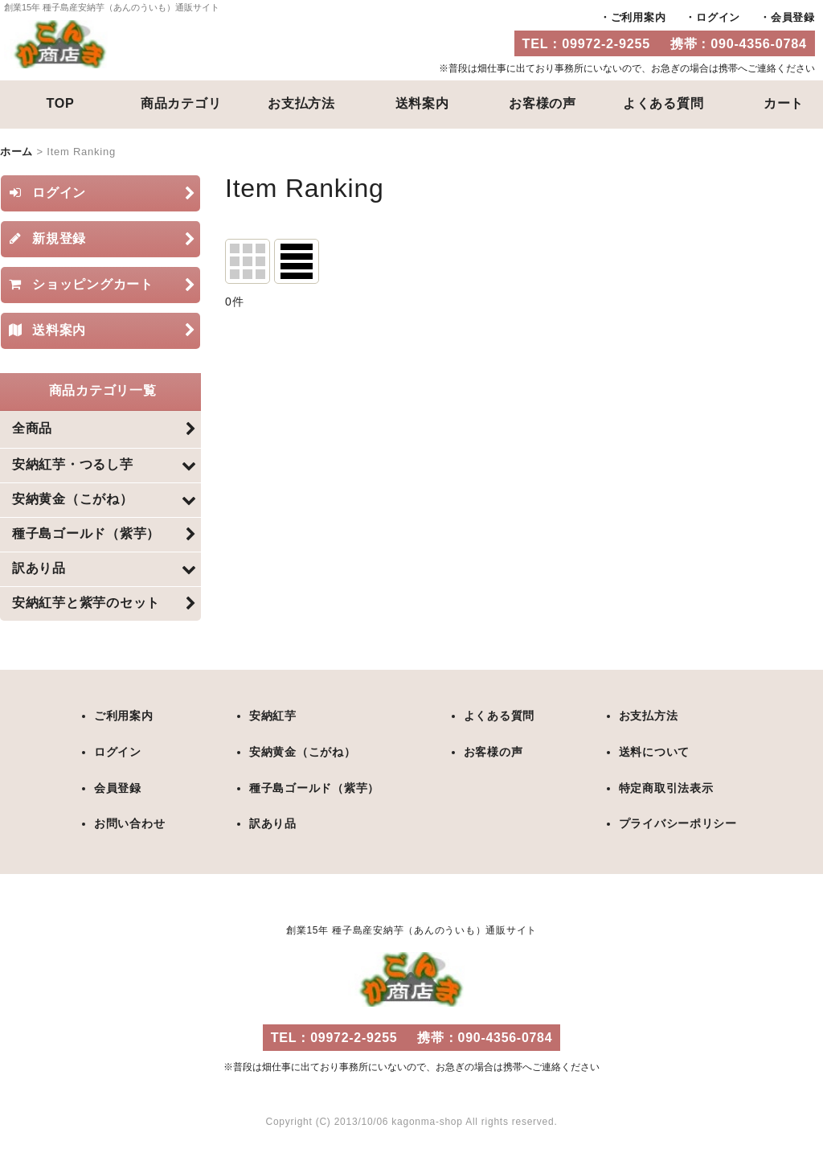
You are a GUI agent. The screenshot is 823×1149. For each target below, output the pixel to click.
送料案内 (422, 103)
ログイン (718, 17)
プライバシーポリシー (677, 824)
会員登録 (793, 17)
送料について (654, 753)
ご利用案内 (638, 17)
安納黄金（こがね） (302, 753)
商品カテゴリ (181, 103)
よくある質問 (663, 103)
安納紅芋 (273, 718)
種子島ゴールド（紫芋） (314, 788)
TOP (60, 103)
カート (784, 103)
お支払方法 (301, 103)
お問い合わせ (130, 824)
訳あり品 (273, 824)
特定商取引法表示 (665, 788)
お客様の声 (542, 103)
